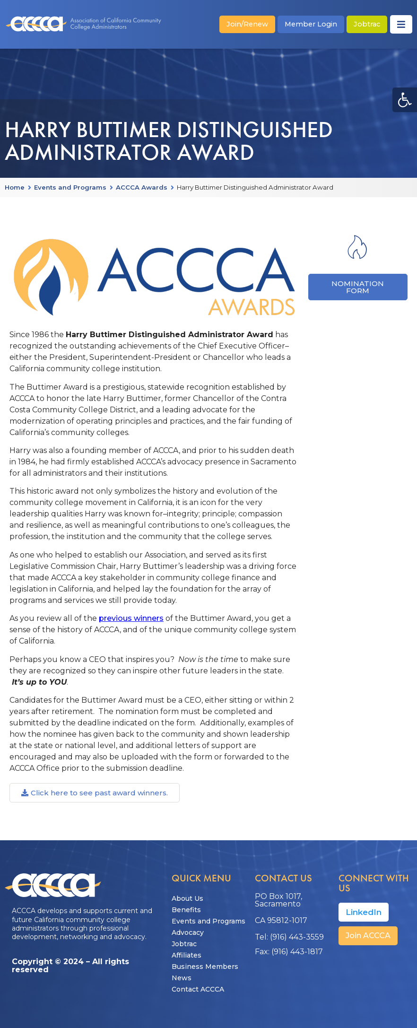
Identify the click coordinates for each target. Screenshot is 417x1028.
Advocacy (188, 932)
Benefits (186, 910)
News (181, 978)
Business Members (205, 966)
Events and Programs (70, 188)
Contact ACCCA (198, 989)
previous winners (131, 618)
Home (15, 188)
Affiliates (186, 955)
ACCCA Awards (141, 188)
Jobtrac (184, 944)
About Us (187, 898)
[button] (404, 99)
